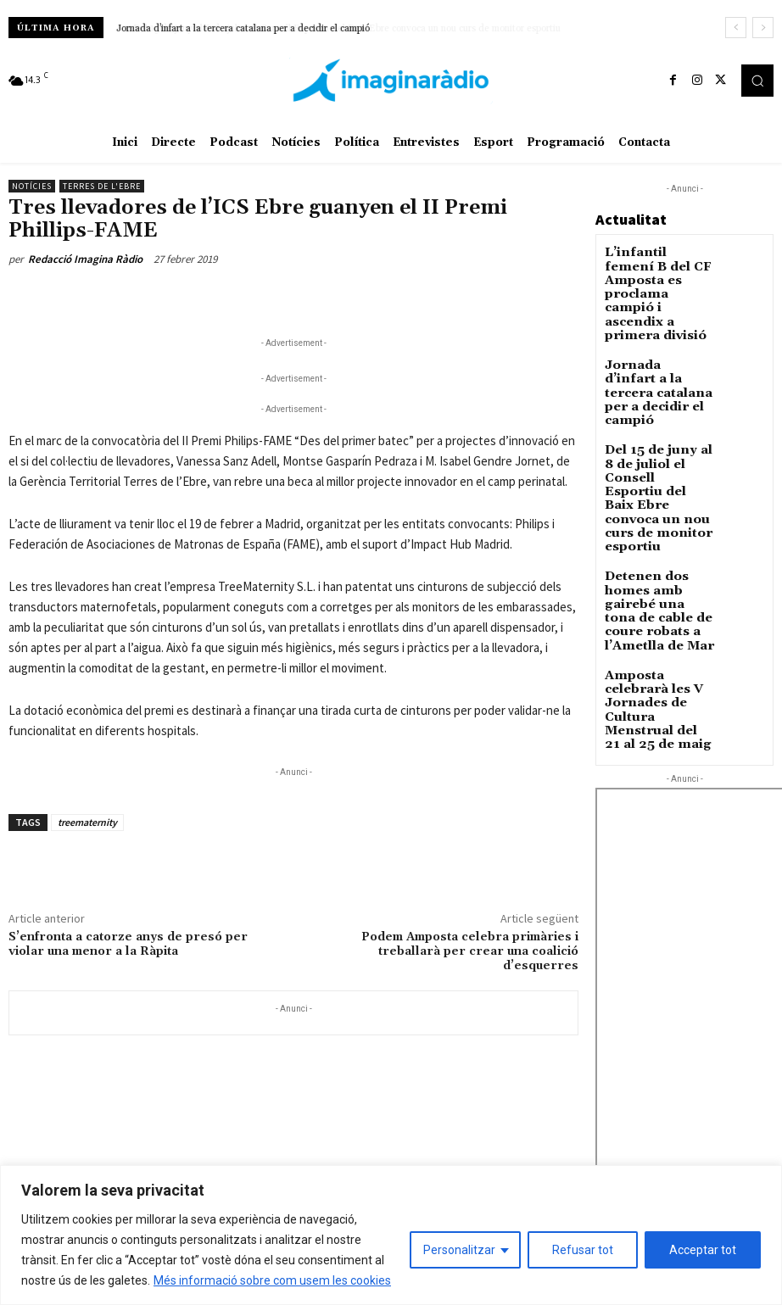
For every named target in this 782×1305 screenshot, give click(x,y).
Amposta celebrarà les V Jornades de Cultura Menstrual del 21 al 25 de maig (657, 565)
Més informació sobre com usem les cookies (272, 1280)
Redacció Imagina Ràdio (85, 259)
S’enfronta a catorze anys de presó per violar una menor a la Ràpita (128, 944)
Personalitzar (459, 1250)
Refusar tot (582, 1250)
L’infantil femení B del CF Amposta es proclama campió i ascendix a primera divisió (656, 275)
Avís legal (227, 1138)
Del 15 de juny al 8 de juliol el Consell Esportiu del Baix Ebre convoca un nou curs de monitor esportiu (654, 417)
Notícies (31, 186)
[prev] (735, 27)
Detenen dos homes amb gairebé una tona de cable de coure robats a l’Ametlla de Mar (658, 497)
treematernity (87, 822)
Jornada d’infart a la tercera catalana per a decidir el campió (243, 29)
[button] (757, 80)
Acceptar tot (702, 1250)
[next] (763, 27)
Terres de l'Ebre (101, 186)
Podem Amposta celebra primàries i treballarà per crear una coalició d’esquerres (469, 951)
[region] (391, 1235)
